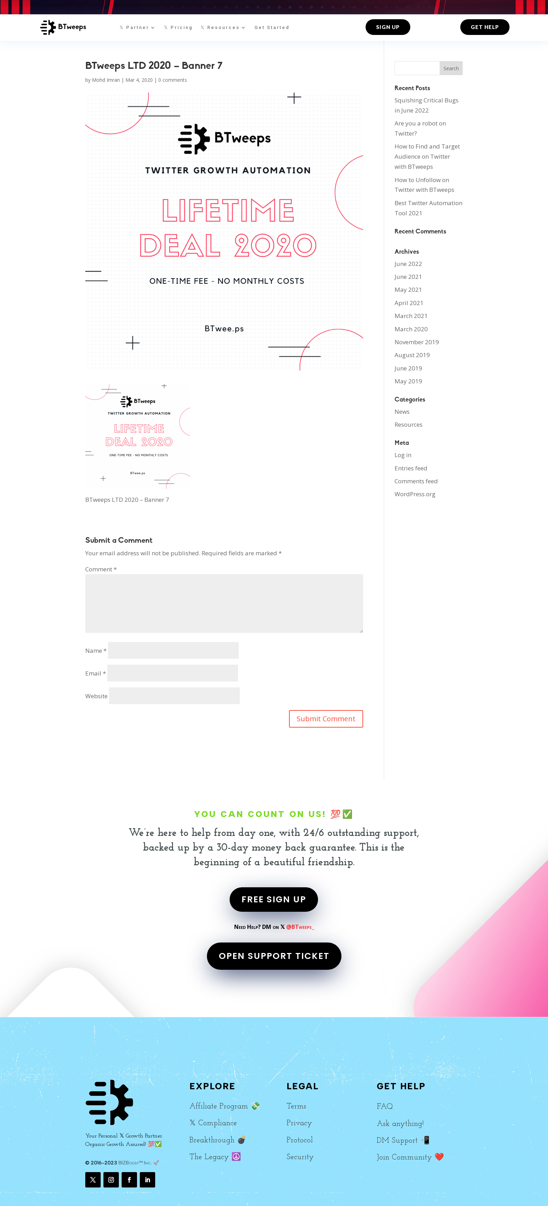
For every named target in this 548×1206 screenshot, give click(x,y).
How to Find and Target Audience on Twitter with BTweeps (427, 156)
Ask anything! (400, 1124)
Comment (101, 569)
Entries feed (411, 468)
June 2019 (408, 368)
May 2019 (408, 381)
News (402, 411)
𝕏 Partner (134, 27)
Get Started (272, 27)
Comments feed (416, 481)
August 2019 (412, 355)
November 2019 (417, 342)
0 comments (172, 80)
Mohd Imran (106, 80)
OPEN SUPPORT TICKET (274, 956)
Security (300, 1157)
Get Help (485, 27)
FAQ (385, 1107)
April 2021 (409, 303)
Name (96, 651)
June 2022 (408, 264)
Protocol (300, 1140)
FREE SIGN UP (273, 899)
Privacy (299, 1123)
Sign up (388, 27)
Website (96, 696)
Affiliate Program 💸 (224, 1107)
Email (95, 673)
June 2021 (408, 277)
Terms (296, 1107)
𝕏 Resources (220, 27)
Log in (403, 455)
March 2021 (411, 316)
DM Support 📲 (403, 1141)
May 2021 (408, 290)
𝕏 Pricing (178, 27)
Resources (409, 424)
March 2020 (411, 329)
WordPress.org (415, 494)
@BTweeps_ (300, 927)
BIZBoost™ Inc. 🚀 (138, 1163)
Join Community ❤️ (410, 1158)
